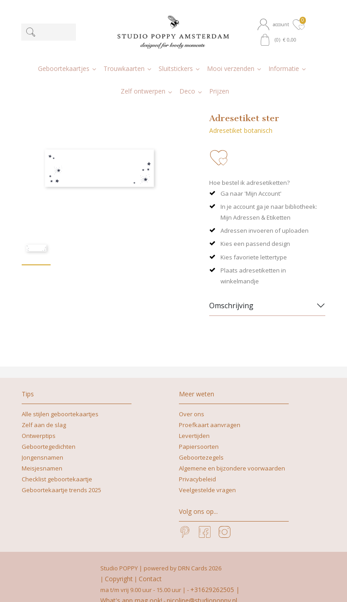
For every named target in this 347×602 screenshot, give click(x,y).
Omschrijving (231, 291)
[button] (274, 24)
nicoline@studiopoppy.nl (202, 585)
